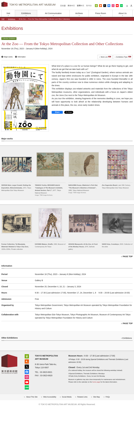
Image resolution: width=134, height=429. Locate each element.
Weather (100, 6)
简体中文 (71, 6)
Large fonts (131, 6)
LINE (121, 6)
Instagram (113, 6)
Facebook (109, 6)
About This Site (31, 397)
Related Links (82, 397)
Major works (8, 57)
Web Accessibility (49, 397)
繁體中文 (80, 6)
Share (57, 112)
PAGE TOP (128, 256)
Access (96, 6)
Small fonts (127, 6)
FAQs (108, 397)
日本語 (62, 6)
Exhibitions (11, 19)
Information (22, 57)
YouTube (117, 6)
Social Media (67, 397)
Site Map (96, 397)
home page (96, 382)
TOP (2, 19)
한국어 (89, 6)
